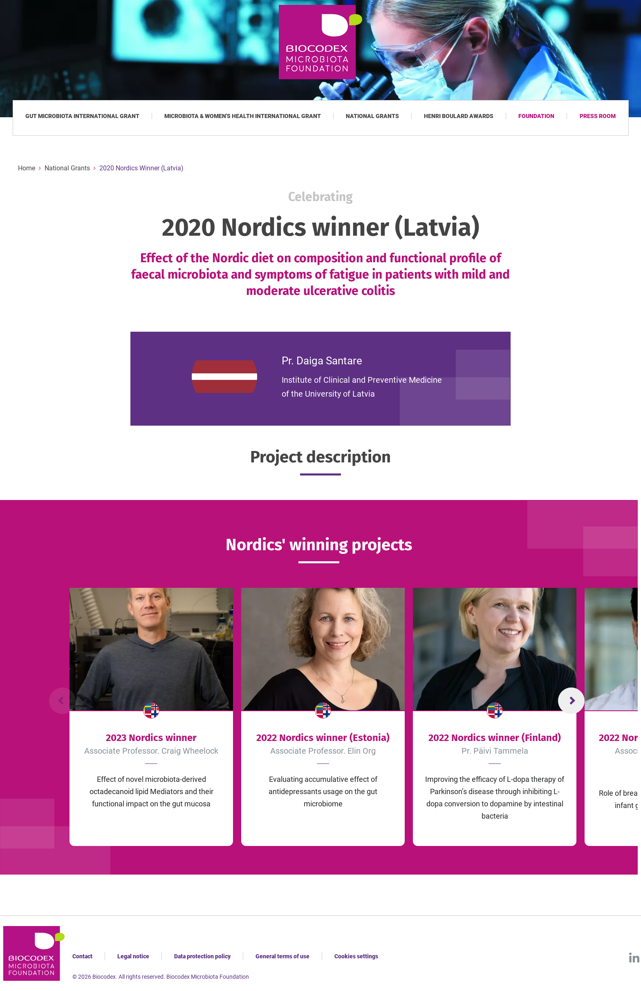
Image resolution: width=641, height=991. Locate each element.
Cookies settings (356, 956)
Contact (82, 956)
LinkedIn (634, 957)
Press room (598, 116)
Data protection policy (202, 956)
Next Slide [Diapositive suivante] (571, 700)
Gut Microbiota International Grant (82, 116)
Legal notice (133, 956)
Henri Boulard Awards (458, 116)
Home (26, 168)
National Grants (372, 116)
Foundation (536, 116)
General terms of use (282, 956)
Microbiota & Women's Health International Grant (242, 116)
